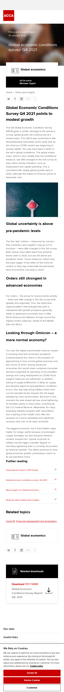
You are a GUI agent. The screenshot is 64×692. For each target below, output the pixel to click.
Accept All (32, 673)
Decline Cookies (32, 680)
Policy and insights (25, 92)
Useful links (10, 637)
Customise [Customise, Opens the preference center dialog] (32, 687)
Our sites (9, 629)
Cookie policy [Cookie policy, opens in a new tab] (36, 666)
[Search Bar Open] (49, 17)
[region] (32, 667)
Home (9, 92)
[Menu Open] (59, 17)
